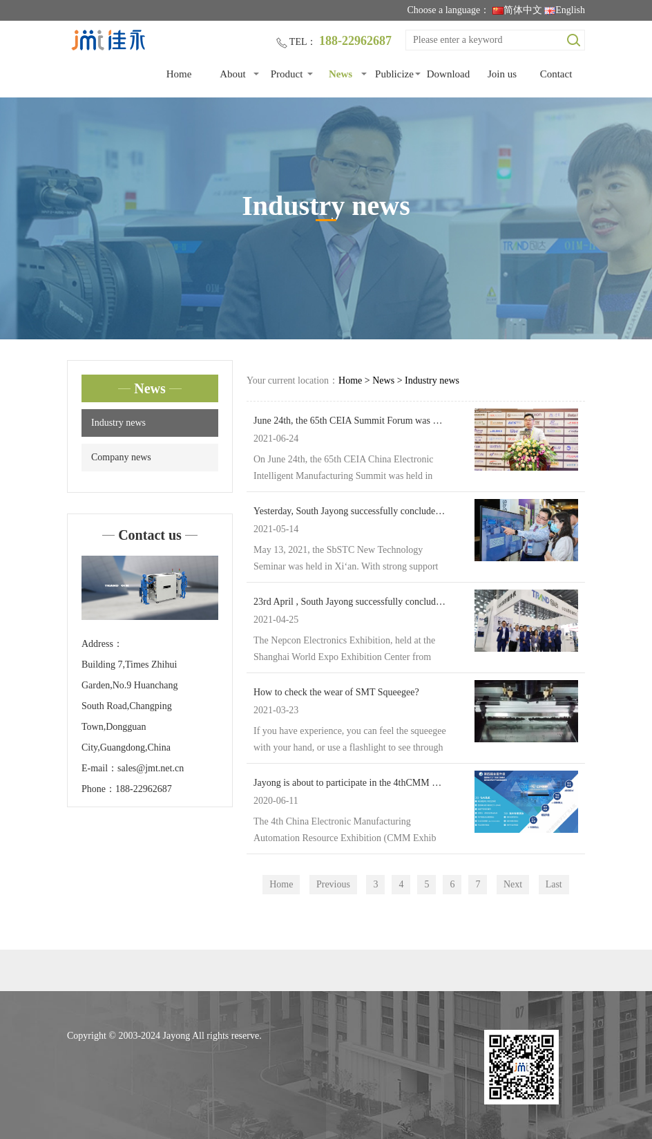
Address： (102, 644)
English (564, 10)
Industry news (118, 422)
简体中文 (517, 10)
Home (179, 73)
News (340, 73)
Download (448, 73)
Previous (333, 884)
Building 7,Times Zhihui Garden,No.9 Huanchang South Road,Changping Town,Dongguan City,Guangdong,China (130, 706)
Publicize (394, 73)
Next (513, 884)
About (233, 73)
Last (554, 884)
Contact (556, 73)
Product (287, 73)
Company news (121, 457)
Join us (502, 73)
